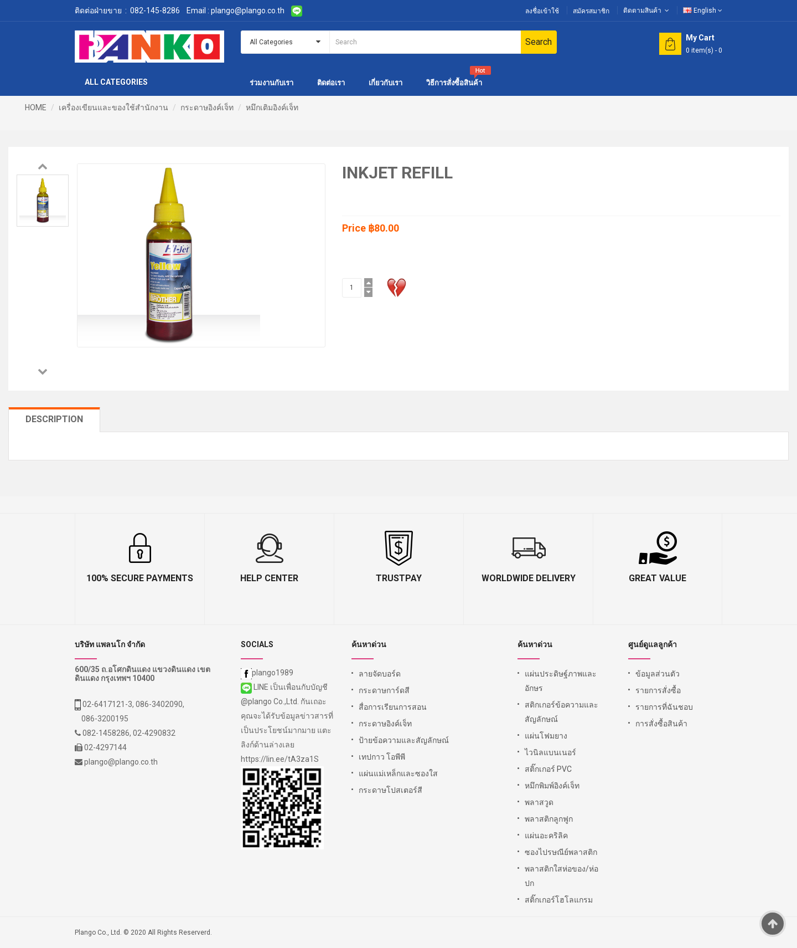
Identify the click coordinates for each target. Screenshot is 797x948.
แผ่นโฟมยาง (546, 735)
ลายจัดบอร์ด (380, 673)
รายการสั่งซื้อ (658, 690)
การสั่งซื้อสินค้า (661, 723)
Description (54, 419)
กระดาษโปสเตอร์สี (390, 790)
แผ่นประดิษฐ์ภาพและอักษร (561, 681)
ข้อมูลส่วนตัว (657, 673)
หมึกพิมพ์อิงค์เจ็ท (552, 785)
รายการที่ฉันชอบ (664, 707)
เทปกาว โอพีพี (382, 756)
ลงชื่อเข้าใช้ (542, 11)
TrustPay (399, 578)
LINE (255, 687)
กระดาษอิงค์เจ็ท (207, 107)
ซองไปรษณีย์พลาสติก (561, 852)
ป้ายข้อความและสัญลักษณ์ (404, 740)
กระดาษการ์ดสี (384, 690)
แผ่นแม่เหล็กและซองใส (398, 773)
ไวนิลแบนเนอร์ (550, 752)
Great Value (657, 578)
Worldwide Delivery (529, 578)
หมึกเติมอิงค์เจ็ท (272, 107)
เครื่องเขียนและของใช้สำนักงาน (113, 107)
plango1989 (267, 672)
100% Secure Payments (139, 578)
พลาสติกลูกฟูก (549, 818)
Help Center (269, 578)
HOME (35, 107)
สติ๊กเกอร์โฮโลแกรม (559, 899)
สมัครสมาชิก (591, 11)
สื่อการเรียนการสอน (393, 707)
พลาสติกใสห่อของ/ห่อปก (561, 876)
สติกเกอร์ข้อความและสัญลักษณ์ (561, 712)
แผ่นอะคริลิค (546, 835)
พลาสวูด (539, 802)
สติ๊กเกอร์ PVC (548, 769)
